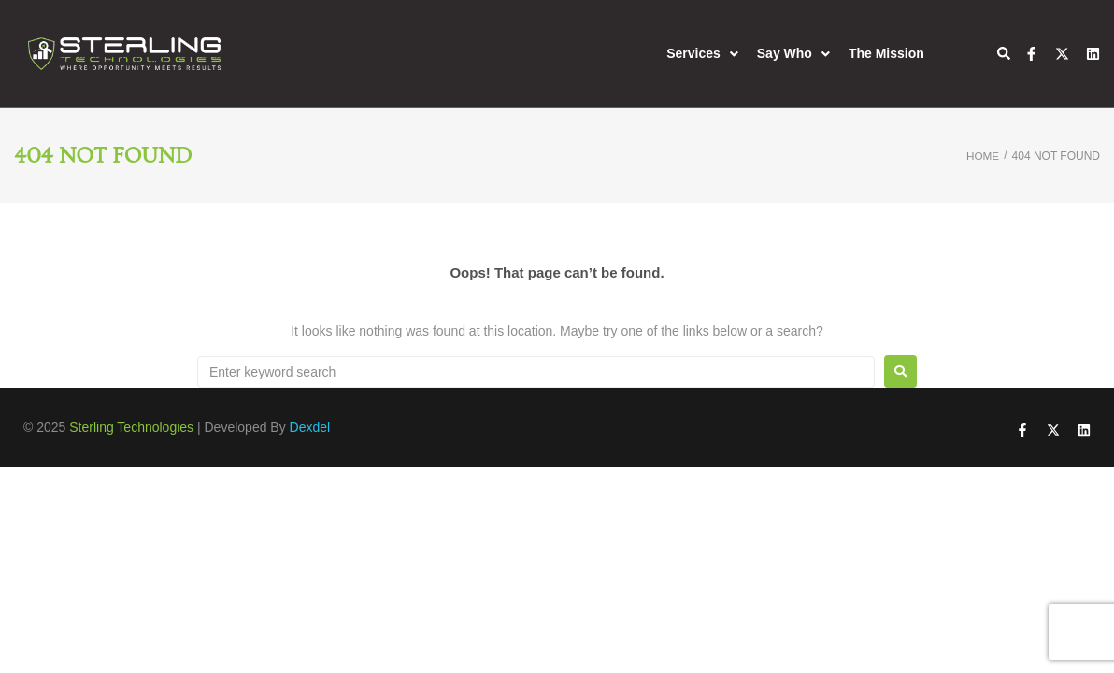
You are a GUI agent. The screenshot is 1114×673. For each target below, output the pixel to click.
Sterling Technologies (131, 427)
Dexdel (310, 427)
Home (982, 156)
